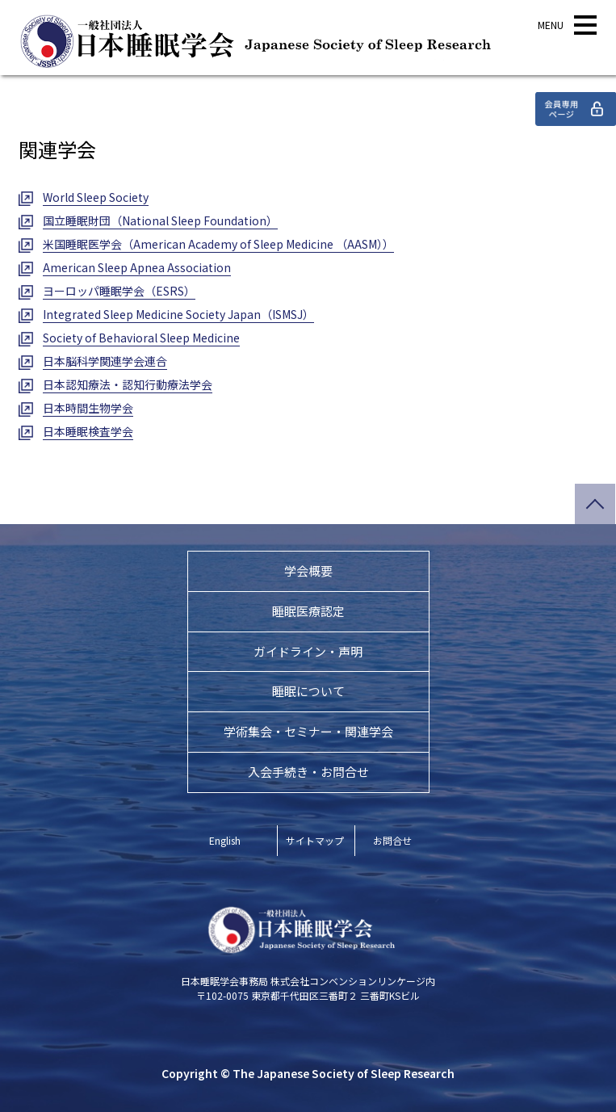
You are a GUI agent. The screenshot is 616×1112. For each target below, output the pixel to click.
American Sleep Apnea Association (137, 267)
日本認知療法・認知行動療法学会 (127, 384)
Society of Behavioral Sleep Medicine (141, 337)
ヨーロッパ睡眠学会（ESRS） (119, 291)
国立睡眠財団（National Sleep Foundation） (160, 220)
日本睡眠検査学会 (88, 431)
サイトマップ (315, 840)
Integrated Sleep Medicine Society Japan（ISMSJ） (178, 314)
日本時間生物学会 (88, 408)
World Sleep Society (96, 197)
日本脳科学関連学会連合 (105, 361)
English (225, 840)
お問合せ (392, 840)
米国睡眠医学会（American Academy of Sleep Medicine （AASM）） (218, 244)
